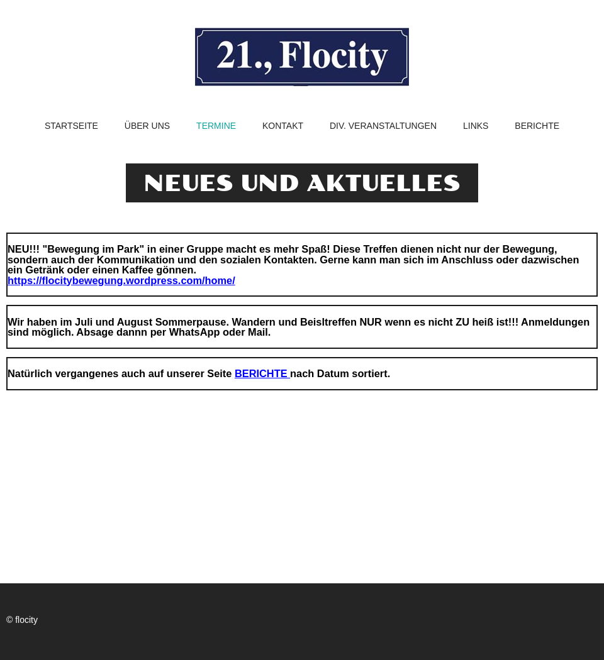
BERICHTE (262, 373)
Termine (216, 126)
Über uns (147, 126)
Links (475, 126)
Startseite (71, 126)
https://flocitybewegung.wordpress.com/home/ (121, 280)
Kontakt (282, 126)
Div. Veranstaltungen (383, 126)
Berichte (537, 126)
